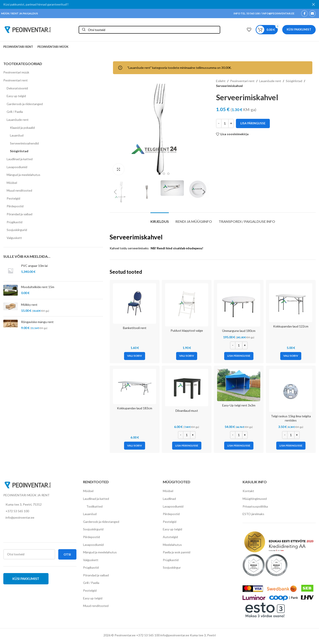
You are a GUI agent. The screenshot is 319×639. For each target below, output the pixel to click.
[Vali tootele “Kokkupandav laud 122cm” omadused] (290, 356)
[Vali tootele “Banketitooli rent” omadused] (134, 356)
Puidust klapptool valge (187, 330)
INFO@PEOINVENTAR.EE (278, 13)
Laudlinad (169, 498)
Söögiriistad (19, 151)
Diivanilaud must (186, 410)
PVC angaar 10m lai (34, 266)
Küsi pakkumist (299, 29)
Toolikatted (94, 506)
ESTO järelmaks (253, 514)
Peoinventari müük (16, 72)
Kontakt (248, 491)
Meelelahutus (172, 544)
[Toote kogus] (225, 123)
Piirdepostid (15, 206)
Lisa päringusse (252, 123)
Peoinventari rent (15, 80)
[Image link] (27, 484)
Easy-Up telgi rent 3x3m (238, 405)
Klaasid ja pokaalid (22, 127)
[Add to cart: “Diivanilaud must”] (186, 446)
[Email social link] (312, 13)
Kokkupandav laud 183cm (134, 408)
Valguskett (14, 238)
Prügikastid (14, 222)
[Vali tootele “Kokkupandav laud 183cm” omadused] (134, 446)
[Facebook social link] (304, 13)
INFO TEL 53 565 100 (246, 13)
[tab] (159, 219)
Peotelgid (13, 198)
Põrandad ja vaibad (19, 214)
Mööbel (12, 183)
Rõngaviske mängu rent (37, 322)
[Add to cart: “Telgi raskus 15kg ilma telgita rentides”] (290, 446)
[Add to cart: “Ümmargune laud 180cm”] (238, 356)
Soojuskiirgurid (17, 230)
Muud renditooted (19, 190)
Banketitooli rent (134, 328)
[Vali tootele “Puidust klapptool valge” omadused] (186, 356)
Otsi (67, 554)
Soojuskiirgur (172, 567)
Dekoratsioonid (17, 88)
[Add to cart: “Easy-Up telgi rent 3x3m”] (238, 446)
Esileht (221, 81)
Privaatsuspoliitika (255, 506)
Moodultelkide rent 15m (37, 287)
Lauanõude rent (18, 119)
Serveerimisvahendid (24, 143)
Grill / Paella (15, 112)
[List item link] (39, 511)
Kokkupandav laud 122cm (290, 326)
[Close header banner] (313, 4)
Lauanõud (16, 135)
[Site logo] (27, 29)
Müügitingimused (255, 498)
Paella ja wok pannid (176, 552)
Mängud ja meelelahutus (23, 175)
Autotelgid (170, 537)
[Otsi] (149, 29)
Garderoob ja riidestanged (25, 104)
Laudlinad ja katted (20, 159)
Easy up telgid (16, 96)
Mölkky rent (29, 304)
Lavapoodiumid (17, 167)
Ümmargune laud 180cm (238, 331)
